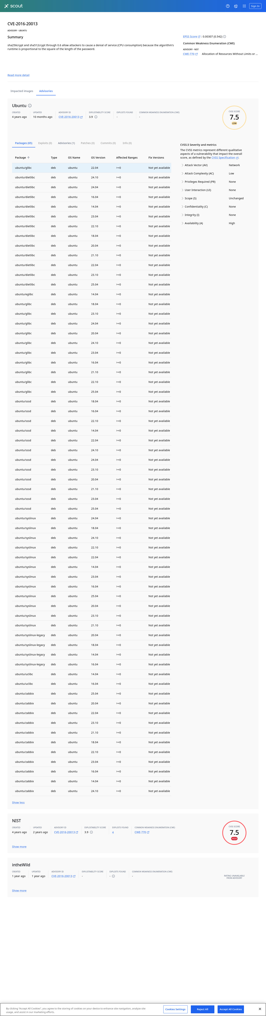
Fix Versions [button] (158, 149)
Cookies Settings (175, 1009)
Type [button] (56, 149)
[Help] (227, 6)
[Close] (260, 1009)
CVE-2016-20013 (71, 108)
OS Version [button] (100, 149)
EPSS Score (191, 36)
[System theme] (236, 6)
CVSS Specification (225, 149)
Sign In (255, 6)
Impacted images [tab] (22, 82)
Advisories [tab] (46, 82)
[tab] (23, 134)
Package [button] (22, 149)
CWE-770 (190, 54)
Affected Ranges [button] (129, 149)
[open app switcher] (244, 6)
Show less (18, 794)
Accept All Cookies (231, 1009)
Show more (19, 838)
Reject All (202, 1009)
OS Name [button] (76, 149)
